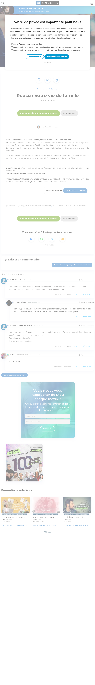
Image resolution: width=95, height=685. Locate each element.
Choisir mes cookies (34, 56)
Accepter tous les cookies (57, 56)
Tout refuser (47, 62)
